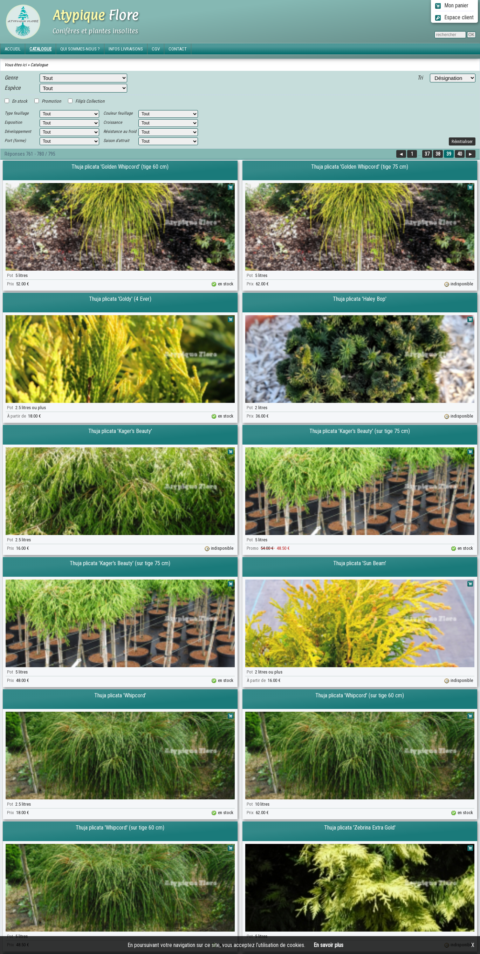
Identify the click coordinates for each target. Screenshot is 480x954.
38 (438, 154)
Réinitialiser (462, 141)
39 (448, 154)
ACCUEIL (13, 49)
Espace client (454, 17)
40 (459, 154)
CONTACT (178, 49)
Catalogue (39, 64)
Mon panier (451, 5)
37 (427, 154)
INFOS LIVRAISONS (126, 49)
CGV (156, 49)
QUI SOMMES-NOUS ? (80, 49)
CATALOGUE (40, 49)
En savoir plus (328, 945)
